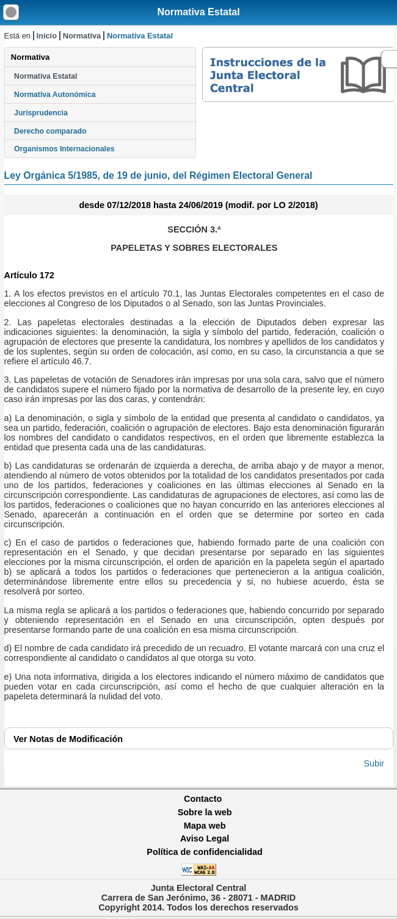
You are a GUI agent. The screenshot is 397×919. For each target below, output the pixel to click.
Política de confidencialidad (205, 852)
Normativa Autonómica (54, 94)
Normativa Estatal (198, 12)
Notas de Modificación (68, 739)
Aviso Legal (204, 838)
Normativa (82, 35)
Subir (374, 763)
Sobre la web (205, 812)
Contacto (203, 799)
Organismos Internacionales (64, 149)
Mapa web (205, 826)
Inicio (47, 35)
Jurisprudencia (41, 113)
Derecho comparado (50, 131)
